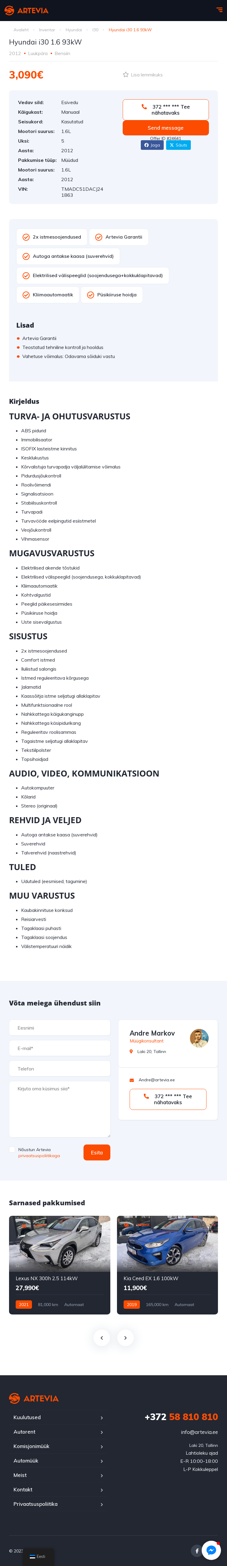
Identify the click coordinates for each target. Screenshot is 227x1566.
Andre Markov (152, 1033)
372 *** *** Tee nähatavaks (166, 109)
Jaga (152, 145)
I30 (95, 29)
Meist (20, 1475)
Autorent (24, 1432)
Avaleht (21, 29)
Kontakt (23, 1489)
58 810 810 (181, 1416)
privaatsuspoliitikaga (39, 1155)
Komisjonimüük (31, 1446)
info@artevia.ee (199, 1432)
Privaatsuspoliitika (36, 1504)
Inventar (47, 29)
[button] (211, 1550)
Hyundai (74, 29)
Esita (97, 1152)
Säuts (178, 145)
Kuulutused (27, 1417)
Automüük (26, 1460)
